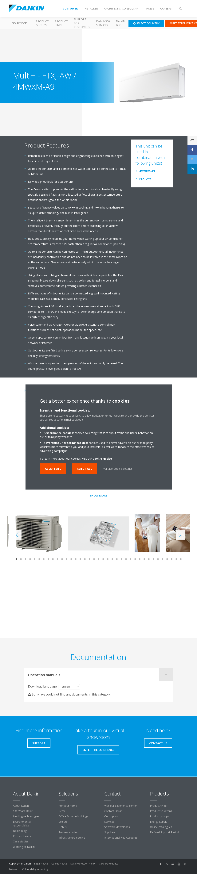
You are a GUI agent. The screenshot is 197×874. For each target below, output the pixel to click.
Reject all (84, 468)
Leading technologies (26, 816)
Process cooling (68, 832)
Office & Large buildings (73, 816)
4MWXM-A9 (147, 171)
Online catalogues (161, 827)
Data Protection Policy (83, 863)
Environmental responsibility (22, 823)
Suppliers (109, 832)
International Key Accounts (120, 837)
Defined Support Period (165, 832)
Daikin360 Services (103, 23)
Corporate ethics (108, 863)
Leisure (63, 821)
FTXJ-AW (145, 178)
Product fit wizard (161, 811)
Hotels (63, 827)
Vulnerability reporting (35, 869)
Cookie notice (59, 863)
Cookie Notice (102, 458)
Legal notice (41, 863)
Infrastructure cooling (72, 837)
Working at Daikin (24, 847)
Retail (62, 811)
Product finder (61, 23)
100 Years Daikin (23, 811)
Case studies (21, 841)
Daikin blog (120, 23)
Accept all (53, 468)
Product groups (42, 23)
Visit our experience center (120, 805)
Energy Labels (158, 821)
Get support (111, 816)
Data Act (14, 869)
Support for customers (82, 23)
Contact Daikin (113, 811)
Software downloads (117, 827)
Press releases (22, 836)
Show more (98, 495)
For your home (68, 805)
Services (109, 821)
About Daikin (21, 805)
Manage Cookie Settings (117, 468)
